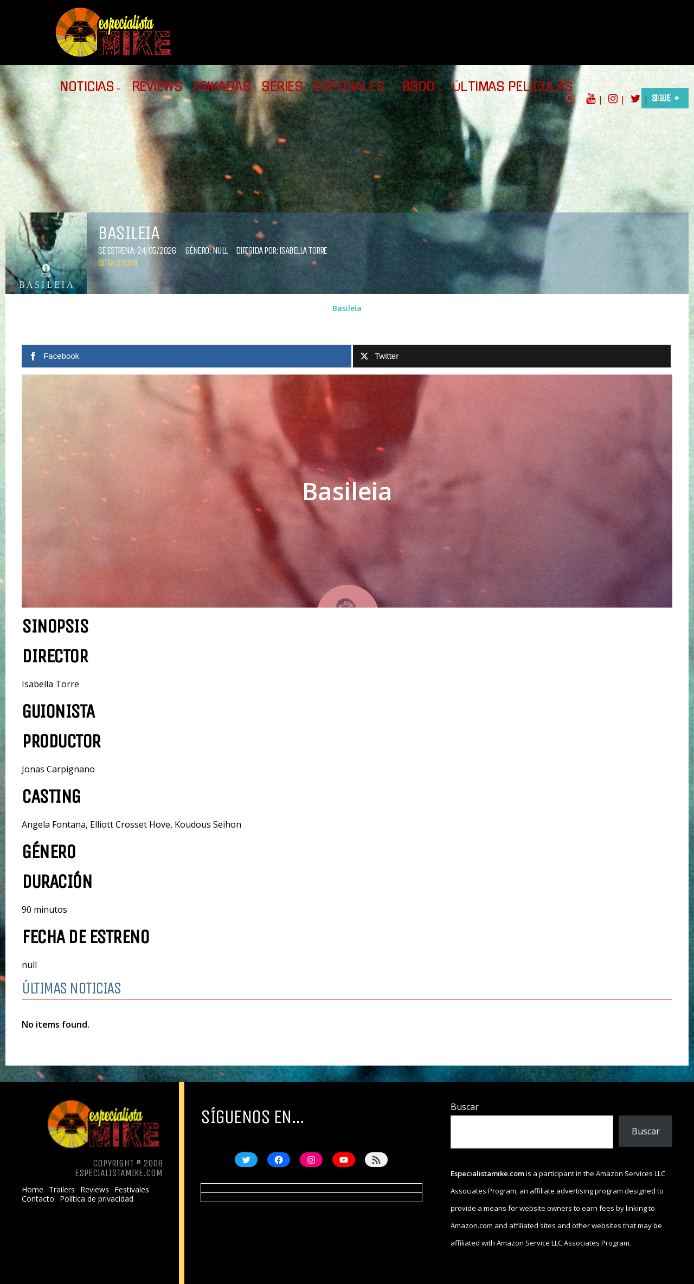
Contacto (38, 1199)
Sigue (660, 98)
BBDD (418, 87)
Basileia (347, 308)
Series (282, 87)
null (220, 250)
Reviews (157, 87)
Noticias (87, 87)
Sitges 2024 (117, 263)
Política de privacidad (96, 1199)
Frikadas (221, 87)
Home (32, 1189)
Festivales (131, 1189)
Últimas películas (512, 87)
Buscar (465, 1107)
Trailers (62, 1189)
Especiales (348, 87)
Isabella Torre (303, 250)
